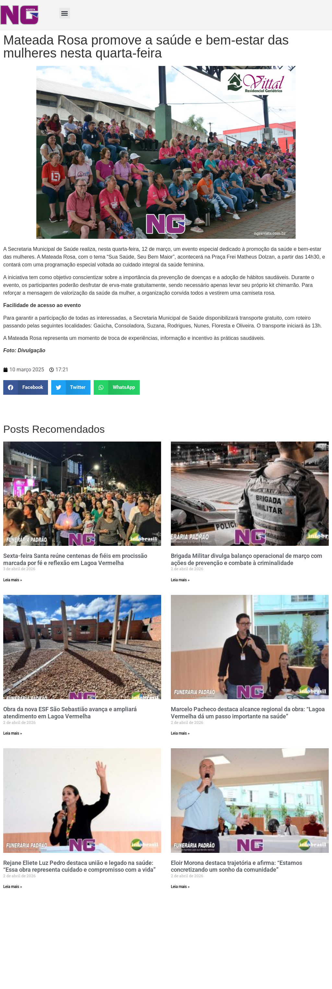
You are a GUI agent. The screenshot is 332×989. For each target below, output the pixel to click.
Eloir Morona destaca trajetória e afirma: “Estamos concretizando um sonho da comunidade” (236, 866)
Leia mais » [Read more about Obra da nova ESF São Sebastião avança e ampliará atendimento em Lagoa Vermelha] (12, 733)
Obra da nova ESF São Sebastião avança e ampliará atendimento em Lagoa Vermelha (70, 713)
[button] (64, 13)
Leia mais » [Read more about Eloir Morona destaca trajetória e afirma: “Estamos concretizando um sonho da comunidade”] (180, 886)
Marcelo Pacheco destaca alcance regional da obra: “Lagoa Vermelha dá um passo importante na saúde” (248, 713)
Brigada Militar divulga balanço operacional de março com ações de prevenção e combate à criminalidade (246, 559)
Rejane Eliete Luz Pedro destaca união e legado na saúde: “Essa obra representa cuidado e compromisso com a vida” (79, 866)
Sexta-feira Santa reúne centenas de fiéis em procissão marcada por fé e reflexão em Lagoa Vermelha (75, 559)
